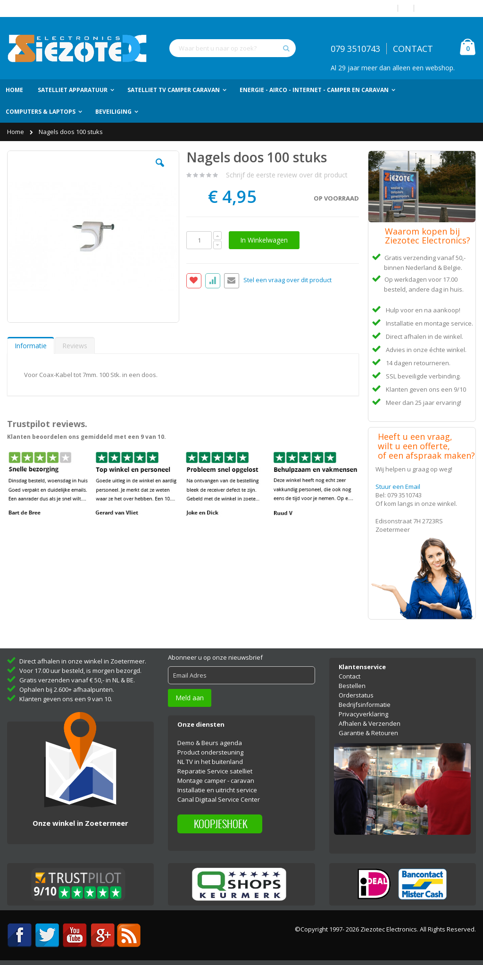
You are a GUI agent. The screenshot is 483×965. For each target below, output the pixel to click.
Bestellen (352, 685)
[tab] (30, 345)
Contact (349, 676)
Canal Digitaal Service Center (218, 799)
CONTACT (413, 48)
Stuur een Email (397, 486)
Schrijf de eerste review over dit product (287, 174)
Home (16, 131)
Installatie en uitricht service (217, 790)
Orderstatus (356, 695)
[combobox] (232, 48)
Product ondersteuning (210, 752)
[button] (160, 170)
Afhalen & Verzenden (369, 723)
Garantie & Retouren (368, 733)
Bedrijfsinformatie (365, 704)
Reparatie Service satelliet (214, 771)
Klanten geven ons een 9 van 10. (65, 699)
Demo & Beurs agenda (209, 742)
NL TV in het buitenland (210, 761)
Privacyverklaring (363, 714)
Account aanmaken (448, 8)
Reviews (74, 345)
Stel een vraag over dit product (287, 280)
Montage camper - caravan (215, 780)
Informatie (31, 345)
